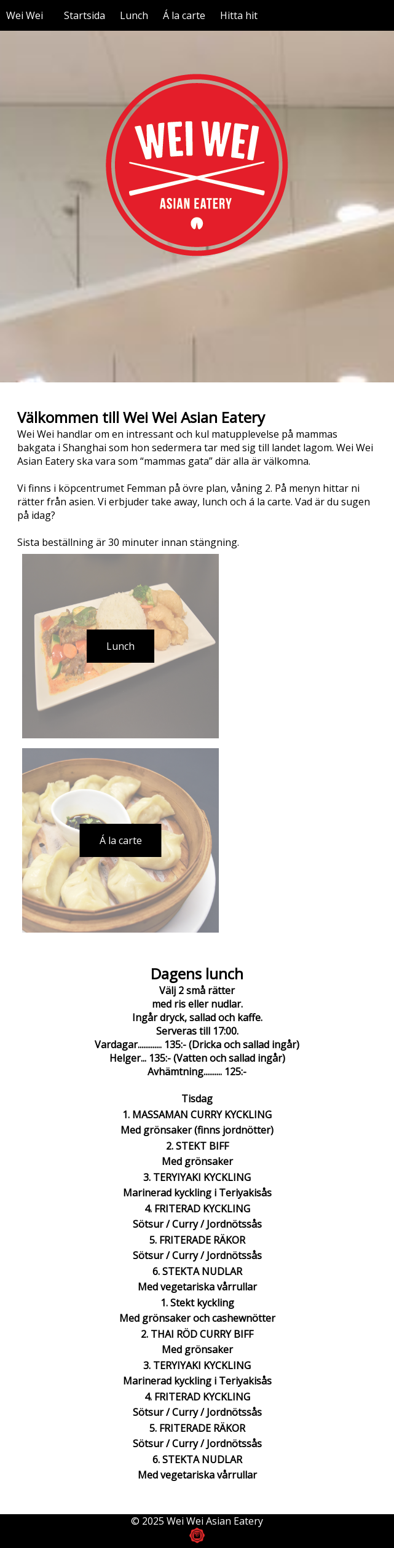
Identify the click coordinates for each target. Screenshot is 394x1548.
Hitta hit (239, 15)
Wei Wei (24, 15)
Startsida (84, 15)
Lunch (134, 15)
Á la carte (184, 15)
